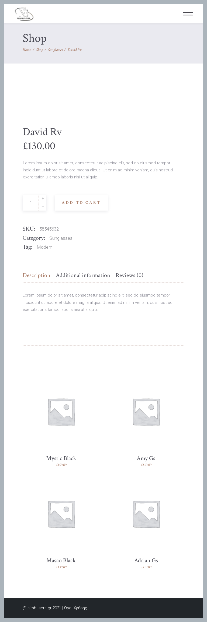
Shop (39, 49)
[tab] (38, 275)
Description (36, 275)
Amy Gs (146, 458)
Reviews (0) (129, 275)
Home (27, 49)
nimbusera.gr (39, 608)
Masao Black (61, 560)
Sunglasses (55, 49)
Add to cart (81, 202)
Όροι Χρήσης (75, 608)
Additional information (83, 275)
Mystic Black (61, 458)
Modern (44, 247)
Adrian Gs (146, 560)
